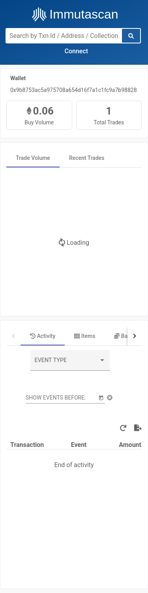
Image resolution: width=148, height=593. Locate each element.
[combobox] (70, 363)
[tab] (33, 157)
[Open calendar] (101, 397)
